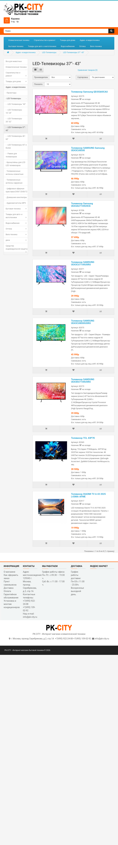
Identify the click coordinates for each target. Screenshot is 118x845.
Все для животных (14, 61)
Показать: (38, 84)
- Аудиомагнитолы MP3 (16, 203)
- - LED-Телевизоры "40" (16, 104)
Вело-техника (96, 46)
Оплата (7, 591)
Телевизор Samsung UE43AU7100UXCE (82, 204)
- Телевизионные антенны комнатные (14, 172)
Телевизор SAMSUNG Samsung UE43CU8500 (88, 149)
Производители (41, 77)
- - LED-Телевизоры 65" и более (16, 146)
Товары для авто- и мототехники (42, 46)
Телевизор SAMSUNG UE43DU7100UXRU (82, 380)
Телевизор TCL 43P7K (83, 438)
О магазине (9, 572)
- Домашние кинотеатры (16, 197)
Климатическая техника (18, 40)
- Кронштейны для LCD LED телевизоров (15, 164)
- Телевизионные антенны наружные (14, 181)
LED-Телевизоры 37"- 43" (73, 52)
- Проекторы (11, 93)
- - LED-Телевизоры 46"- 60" (16, 137)
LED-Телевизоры (49, 52)
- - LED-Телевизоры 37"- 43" (16, 129)
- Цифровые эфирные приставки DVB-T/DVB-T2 (16, 190)
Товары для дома (67, 40)
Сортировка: (82, 77)
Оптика (82, 46)
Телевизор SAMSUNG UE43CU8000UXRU (82, 322)
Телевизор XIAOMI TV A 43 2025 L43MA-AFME (88, 495)
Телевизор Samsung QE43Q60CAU (89, 91)
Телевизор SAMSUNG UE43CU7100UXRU (82, 263)
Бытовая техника (15, 46)
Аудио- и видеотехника (90, 40)
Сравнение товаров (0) (88, 70)
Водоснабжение (68, 46)
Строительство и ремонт (44, 40)
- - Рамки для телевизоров (11, 155)
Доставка (8, 588)
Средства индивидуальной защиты (17, 248)
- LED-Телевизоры (17, 98)
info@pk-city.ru (102, 638)
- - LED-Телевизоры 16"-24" (14, 111)
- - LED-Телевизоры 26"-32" (14, 120)
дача (17, 240)
